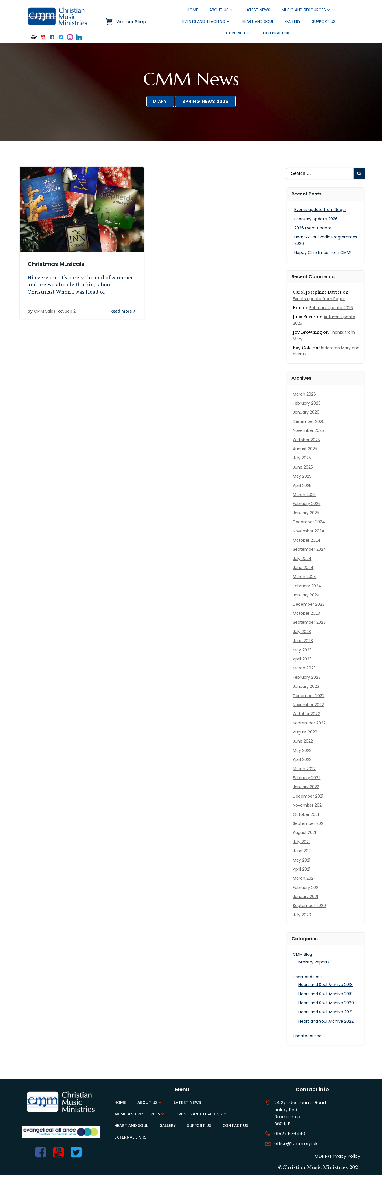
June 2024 (303, 575)
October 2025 (306, 448)
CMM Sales (45, 322)
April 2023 (302, 667)
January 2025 (306, 521)
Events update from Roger (321, 217)
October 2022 (306, 722)
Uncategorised (307, 1044)
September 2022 (309, 731)
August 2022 (305, 740)
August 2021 (305, 840)
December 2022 (309, 703)
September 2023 (309, 630)
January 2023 (306, 694)
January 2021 (306, 904)
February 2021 (306, 895)
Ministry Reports (314, 970)
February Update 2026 (316, 227)
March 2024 (305, 585)
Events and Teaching (207, 21)
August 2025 (305, 457)
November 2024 (309, 539)
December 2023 (309, 612)
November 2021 (308, 813)
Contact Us (239, 33)
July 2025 (302, 466)
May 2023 (302, 658)
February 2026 (307, 411)
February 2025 (307, 512)
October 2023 (306, 621)
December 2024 (309, 530)
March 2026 (305, 402)
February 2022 (307, 785)
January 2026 (306, 420)
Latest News (258, 10)
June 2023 (303, 648)
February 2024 (307, 594)
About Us (222, 10)
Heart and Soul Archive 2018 (326, 992)
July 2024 (302, 566)
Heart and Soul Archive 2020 (326, 1011)
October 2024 (307, 548)
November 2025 (308, 438)
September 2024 (310, 557)
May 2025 (302, 484)
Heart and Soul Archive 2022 (326, 1029)
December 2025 (309, 429)
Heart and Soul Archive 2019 (326, 1002)
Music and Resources (306, 10)
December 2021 (308, 804)
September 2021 (309, 831)
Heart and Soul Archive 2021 (326, 1020)
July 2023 (302, 639)
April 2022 (302, 767)
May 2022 (302, 758)
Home (192, 10)
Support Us (324, 21)
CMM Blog (303, 962)
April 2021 (302, 877)
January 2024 (306, 603)
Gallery (293, 21)
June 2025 (303, 475)
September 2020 (309, 914)
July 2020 (302, 923)
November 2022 (308, 712)
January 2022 (306, 795)
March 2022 (304, 776)
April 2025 (302, 493)
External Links (277, 33)
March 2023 (304, 676)
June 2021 (302, 859)
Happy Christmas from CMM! (323, 260)
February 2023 (307, 685)
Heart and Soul (258, 21)
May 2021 (302, 868)
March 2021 (304, 886)
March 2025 (304, 502)
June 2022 (303, 749)
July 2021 (301, 850)
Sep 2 (70, 322)
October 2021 (306, 822)
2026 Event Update (313, 236)
